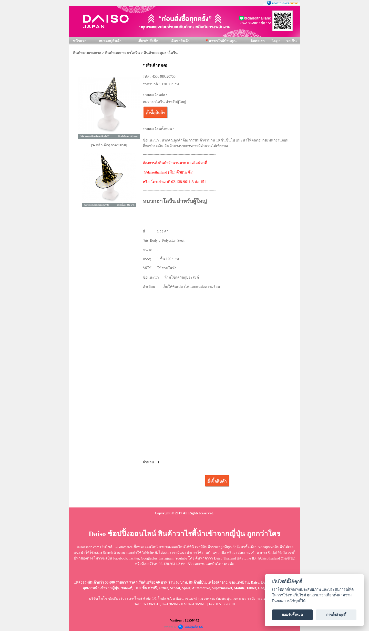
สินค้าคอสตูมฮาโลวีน (161, 53)
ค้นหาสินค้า (180, 41)
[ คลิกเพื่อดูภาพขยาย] (109, 145)
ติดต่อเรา (257, 41)
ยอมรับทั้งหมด (292, 615)
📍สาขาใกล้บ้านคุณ (220, 41)
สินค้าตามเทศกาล (87, 53)
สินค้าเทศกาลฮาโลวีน (122, 53)
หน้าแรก (79, 41)
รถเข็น (291, 41)
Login (275, 41)
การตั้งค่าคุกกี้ (336, 615)
